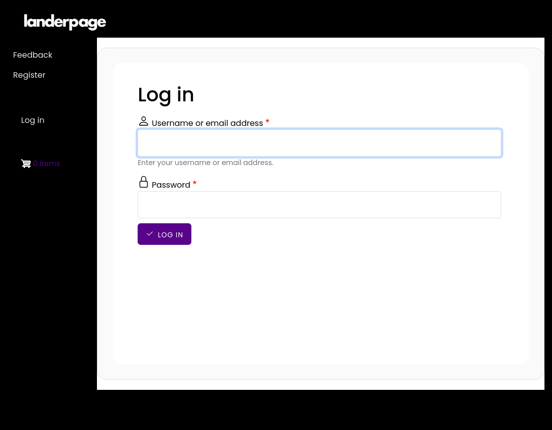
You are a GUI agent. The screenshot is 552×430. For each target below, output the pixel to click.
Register (29, 75)
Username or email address (207, 123)
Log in (170, 235)
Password (171, 185)
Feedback (32, 55)
